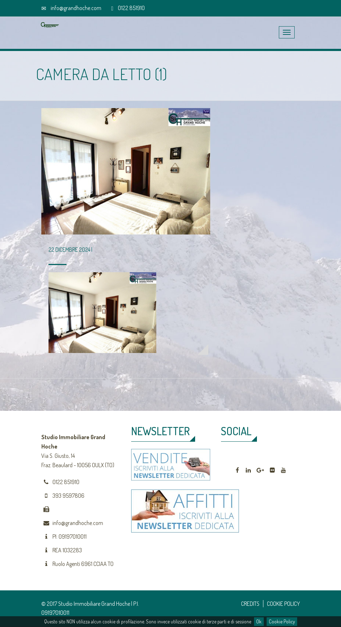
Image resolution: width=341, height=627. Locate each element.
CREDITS (250, 603)
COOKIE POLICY (283, 603)
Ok (259, 621)
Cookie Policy (282, 621)
